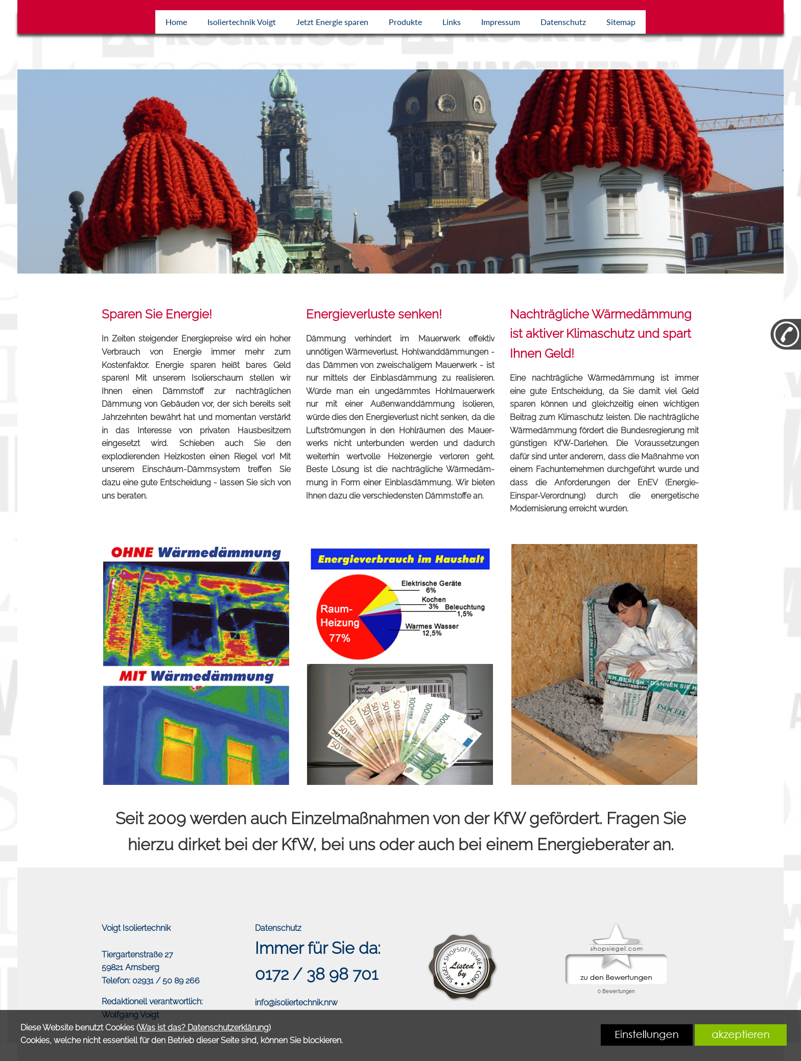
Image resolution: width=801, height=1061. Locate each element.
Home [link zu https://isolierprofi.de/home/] (176, 22)
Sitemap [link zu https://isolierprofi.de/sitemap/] (620, 22)
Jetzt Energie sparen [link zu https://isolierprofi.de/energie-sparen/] (332, 22)
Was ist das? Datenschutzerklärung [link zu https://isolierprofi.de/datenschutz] (203, 1027)
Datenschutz (278, 928)
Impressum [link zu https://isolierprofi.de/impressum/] (500, 22)
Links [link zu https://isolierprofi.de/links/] (451, 22)
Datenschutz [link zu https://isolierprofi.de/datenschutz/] (563, 22)
